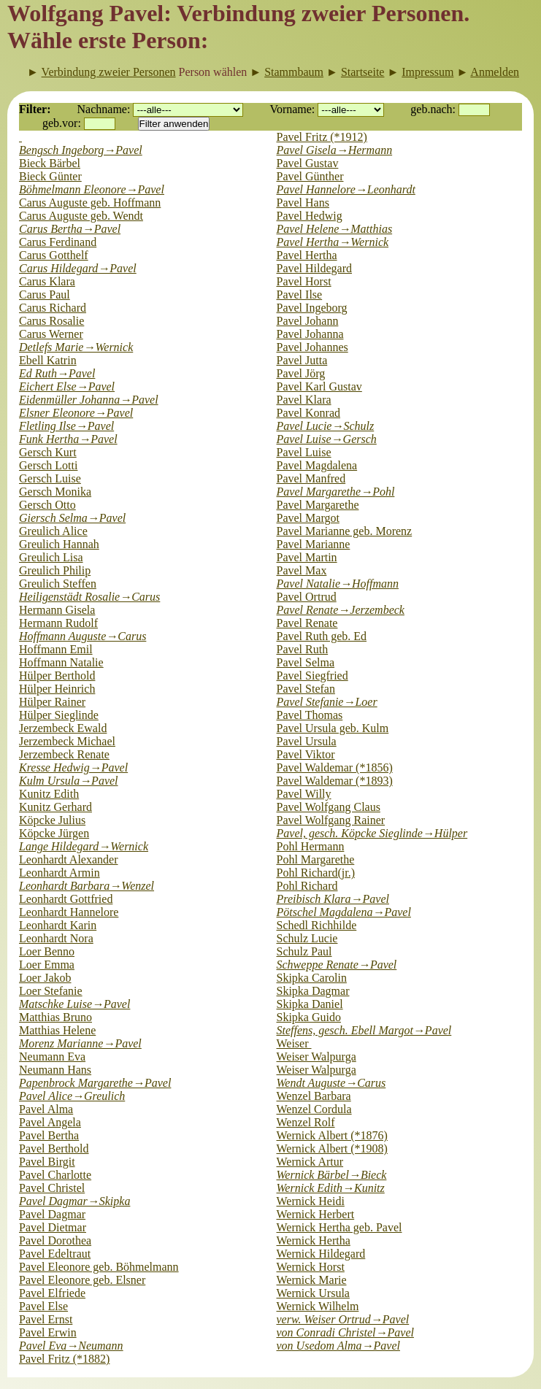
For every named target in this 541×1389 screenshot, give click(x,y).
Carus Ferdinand (57, 242)
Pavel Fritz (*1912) (322, 137)
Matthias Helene (57, 1030)
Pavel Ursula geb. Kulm (333, 728)
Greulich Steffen (57, 583)
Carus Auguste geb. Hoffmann (90, 202)
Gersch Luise (50, 478)
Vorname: (292, 109)
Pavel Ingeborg (312, 307)
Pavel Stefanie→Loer (327, 702)
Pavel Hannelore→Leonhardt (346, 189)
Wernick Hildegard (321, 1253)
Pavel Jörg (301, 373)
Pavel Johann (308, 321)
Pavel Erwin (48, 1332)
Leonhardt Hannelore (68, 912)
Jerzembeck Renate (64, 754)
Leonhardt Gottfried (65, 899)
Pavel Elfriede (52, 1293)
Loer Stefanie (51, 991)
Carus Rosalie (51, 321)
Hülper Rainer (52, 702)
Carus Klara (47, 281)
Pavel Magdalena (317, 465)
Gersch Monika (55, 491)
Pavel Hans (303, 202)
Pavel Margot (308, 518)
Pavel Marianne (313, 544)
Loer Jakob (45, 977)
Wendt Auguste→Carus (331, 1083)
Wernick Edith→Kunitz (331, 1188)
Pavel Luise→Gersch (327, 439)
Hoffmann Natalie (61, 662)
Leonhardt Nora (56, 938)
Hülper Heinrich (57, 688)
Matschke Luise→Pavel (74, 1004)
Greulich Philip (55, 570)
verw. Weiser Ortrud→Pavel (343, 1319)
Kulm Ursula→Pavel (68, 780)
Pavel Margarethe (318, 505)
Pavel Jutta (302, 360)
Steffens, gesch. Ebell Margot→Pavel (364, 1030)
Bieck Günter (50, 176)
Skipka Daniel (310, 1004)
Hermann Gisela (57, 610)
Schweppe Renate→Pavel (337, 964)
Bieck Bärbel (49, 163)
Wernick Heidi (311, 1201)
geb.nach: (433, 109)
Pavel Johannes (312, 347)
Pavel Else (43, 1306)
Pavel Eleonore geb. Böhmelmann (99, 1267)
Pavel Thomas (310, 715)
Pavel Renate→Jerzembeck (340, 610)
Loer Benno (46, 951)
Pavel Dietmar (52, 1227)
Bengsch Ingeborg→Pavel (80, 150)
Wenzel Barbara (314, 1096)
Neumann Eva (52, 1056)
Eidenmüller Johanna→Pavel (88, 399)
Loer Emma (46, 964)
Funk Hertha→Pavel (68, 439)
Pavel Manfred (311, 478)
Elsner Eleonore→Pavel (76, 413)
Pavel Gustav (308, 163)
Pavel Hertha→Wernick (333, 242)
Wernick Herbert (316, 1214)
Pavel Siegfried (312, 675)
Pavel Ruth (303, 649)
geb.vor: (61, 123)
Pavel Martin (307, 557)
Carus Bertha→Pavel (69, 229)
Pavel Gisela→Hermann (335, 150)
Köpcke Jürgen (54, 833)
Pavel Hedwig (309, 215)
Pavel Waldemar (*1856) (335, 767)
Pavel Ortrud (307, 596)
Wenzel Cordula (314, 1109)
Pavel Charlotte (55, 1175)
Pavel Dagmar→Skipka (74, 1201)
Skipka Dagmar (313, 991)
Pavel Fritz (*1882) (64, 1359)
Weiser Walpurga (316, 1056)
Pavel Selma (306, 662)
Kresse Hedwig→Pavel (73, 767)
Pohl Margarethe (316, 859)
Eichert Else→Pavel (67, 386)
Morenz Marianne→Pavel (80, 1043)
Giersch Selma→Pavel (72, 518)
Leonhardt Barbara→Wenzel (86, 886)
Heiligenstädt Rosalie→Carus (89, 596)
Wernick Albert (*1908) (332, 1148)
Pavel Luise (304, 452)
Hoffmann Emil (56, 649)
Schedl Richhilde (317, 925)
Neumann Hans (55, 1069)
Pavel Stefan (306, 688)
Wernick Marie (312, 1280)
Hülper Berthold (57, 675)
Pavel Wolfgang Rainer (331, 820)
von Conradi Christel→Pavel (345, 1332)
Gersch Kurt (48, 452)
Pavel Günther (310, 176)
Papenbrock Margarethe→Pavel (95, 1083)
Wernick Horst (311, 1267)
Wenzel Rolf (306, 1122)
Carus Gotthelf (53, 255)
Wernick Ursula (313, 1293)
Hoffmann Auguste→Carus (82, 636)
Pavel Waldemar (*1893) (335, 780)
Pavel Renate (307, 623)
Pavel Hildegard (315, 268)
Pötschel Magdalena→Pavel (344, 912)
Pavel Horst (304, 281)
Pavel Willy (304, 794)
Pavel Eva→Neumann (71, 1345)
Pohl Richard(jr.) (316, 872)
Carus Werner (51, 334)
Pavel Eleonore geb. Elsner (82, 1280)
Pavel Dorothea (55, 1240)
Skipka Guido (309, 1017)
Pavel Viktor (306, 754)
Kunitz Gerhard (55, 807)
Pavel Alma (46, 1109)
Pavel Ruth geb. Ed (322, 636)
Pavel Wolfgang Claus (328, 807)
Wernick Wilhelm (318, 1306)
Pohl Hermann (311, 846)
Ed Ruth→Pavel (57, 373)
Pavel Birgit (47, 1161)
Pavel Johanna (310, 334)
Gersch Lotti (48, 465)
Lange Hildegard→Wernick (83, 846)
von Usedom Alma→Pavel (338, 1345)
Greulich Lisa (51, 557)
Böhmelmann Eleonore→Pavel (91, 189)
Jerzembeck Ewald (63, 728)
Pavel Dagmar (52, 1214)
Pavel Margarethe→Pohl (336, 491)
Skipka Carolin (312, 977)
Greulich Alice (53, 531)
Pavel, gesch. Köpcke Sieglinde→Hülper (372, 833)
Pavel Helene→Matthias (335, 229)
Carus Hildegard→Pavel (78, 268)
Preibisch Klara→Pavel (333, 899)
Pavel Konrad (309, 413)
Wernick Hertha (313, 1240)
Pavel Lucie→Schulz (326, 426)
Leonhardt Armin (59, 872)
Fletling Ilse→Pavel (66, 426)
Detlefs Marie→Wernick (76, 347)
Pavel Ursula (307, 741)
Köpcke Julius (52, 820)
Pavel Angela (50, 1122)
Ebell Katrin (48, 360)
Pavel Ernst (45, 1319)
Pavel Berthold (54, 1148)
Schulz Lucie (307, 938)
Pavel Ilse (300, 294)
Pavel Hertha (307, 255)
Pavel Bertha (49, 1135)
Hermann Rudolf (58, 623)
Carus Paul (44, 294)
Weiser (294, 1043)
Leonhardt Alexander (68, 859)
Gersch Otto (47, 505)
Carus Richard (52, 307)
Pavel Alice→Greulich (72, 1096)
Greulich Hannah (59, 544)
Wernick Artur (310, 1161)
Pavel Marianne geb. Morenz (345, 531)
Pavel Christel (52, 1188)
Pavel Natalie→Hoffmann (338, 583)
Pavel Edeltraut (55, 1253)
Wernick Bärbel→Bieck (332, 1175)
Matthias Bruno (55, 1017)
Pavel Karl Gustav (319, 386)
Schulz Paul (304, 951)
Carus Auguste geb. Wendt (81, 215)
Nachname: (104, 109)
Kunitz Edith (49, 794)
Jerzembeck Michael (67, 741)
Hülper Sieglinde (59, 715)
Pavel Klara (304, 399)
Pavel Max (302, 570)
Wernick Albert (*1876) (332, 1135)
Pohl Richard (307, 886)
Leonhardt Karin (57, 925)
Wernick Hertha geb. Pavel (339, 1227)
